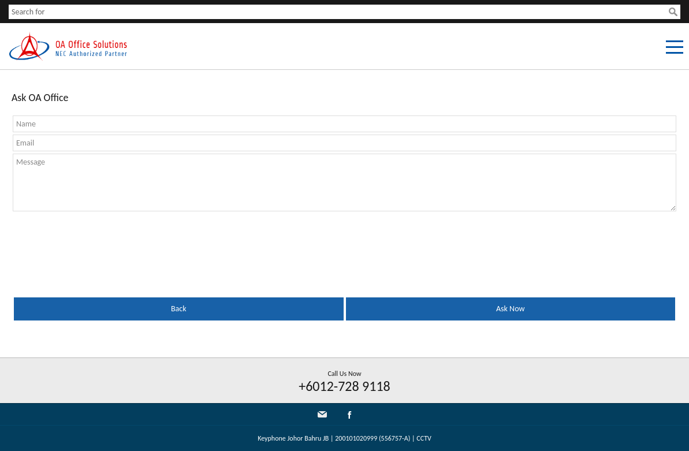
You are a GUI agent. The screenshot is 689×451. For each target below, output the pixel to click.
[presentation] (345, 241)
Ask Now (510, 309)
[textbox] (339, 12)
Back (179, 309)
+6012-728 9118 (344, 386)
